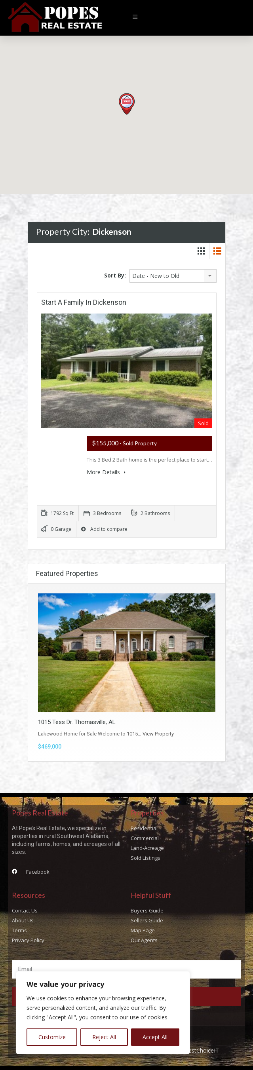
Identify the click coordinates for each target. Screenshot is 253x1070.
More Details (106, 472)
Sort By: (115, 275)
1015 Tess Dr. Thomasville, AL (77, 722)
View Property (158, 734)
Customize (52, 1037)
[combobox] (173, 276)
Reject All (104, 1037)
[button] (135, 17)
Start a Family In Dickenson (83, 302)
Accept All (155, 1037)
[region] (103, 1012)
